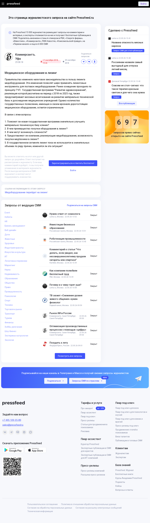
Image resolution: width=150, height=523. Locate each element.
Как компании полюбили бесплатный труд (63, 272)
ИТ (6, 256)
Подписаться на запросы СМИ (82, 205)
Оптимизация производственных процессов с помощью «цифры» (68, 328)
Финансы (9, 322)
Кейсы (118, 486)
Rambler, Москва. (57, 263)
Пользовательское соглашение (42, 504)
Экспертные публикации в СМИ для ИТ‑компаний (96, 456)
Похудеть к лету (59, 342)
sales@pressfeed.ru (12, 425)
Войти (143, 4)
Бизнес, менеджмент (15, 226)
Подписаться (55, 381)
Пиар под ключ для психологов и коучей (131, 413)
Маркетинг (10, 265)
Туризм (8, 318)
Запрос (116, 74)
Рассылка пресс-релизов (93, 475)
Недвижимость (12, 274)
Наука (7, 270)
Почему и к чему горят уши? (65, 284)
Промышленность (13, 291)
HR (6, 221)
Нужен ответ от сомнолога (65, 214)
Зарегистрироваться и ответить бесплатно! (73, 163)
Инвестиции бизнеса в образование (62, 226)
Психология (10, 296)
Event (7, 212)
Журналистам (122, 453)
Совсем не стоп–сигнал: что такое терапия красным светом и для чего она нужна (128, 89)
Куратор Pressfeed (90, 444)
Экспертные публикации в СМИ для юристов (96, 449)
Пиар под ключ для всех (127, 408)
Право (8, 287)
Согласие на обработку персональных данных (49, 508)
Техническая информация (40, 511)
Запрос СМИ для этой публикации (128, 51)
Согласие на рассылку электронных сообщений (99, 508)
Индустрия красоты (14, 248)
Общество (10, 283)
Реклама (85, 431)
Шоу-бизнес (10, 331)
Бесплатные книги (124, 474)
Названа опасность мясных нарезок (128, 44)
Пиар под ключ (88, 416)
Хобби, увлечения (13, 327)
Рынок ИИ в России (60, 313)
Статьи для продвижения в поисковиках (94, 426)
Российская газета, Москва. (61, 231)
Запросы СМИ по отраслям (89, 380)
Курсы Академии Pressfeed (128, 478)
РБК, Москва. (55, 277)
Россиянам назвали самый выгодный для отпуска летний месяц (127, 66)
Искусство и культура (15, 252)
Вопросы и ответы (124, 490)
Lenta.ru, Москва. (57, 217)
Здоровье (9, 243)
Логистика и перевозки (16, 261)
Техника (9, 305)
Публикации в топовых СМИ (128, 440)
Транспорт (10, 314)
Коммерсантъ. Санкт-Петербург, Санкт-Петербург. (63, 317)
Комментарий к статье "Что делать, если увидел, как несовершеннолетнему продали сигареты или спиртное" (68, 254)
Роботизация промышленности (67, 238)
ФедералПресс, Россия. (60, 346)
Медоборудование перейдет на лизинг (26, 192)
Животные (10, 239)
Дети (7, 234)
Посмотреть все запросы (70, 356)
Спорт (7, 300)
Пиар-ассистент (88, 412)
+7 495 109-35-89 (11, 420)
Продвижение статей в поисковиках (126, 431)
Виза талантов (122, 436)
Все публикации (127, 103)
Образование (11, 278)
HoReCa (8, 217)
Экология (9, 340)
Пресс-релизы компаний (92, 471)
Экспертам (120, 457)
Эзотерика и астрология (16, 335)
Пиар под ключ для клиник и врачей (129, 420)
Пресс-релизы (87, 420)
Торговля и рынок (13, 309)
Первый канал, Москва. (59, 305)
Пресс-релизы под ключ (127, 426)
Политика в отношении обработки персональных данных (88, 504)
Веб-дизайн (10, 230)
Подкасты (120, 482)
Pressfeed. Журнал (124, 470)
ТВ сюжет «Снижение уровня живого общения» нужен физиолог (66, 299)
